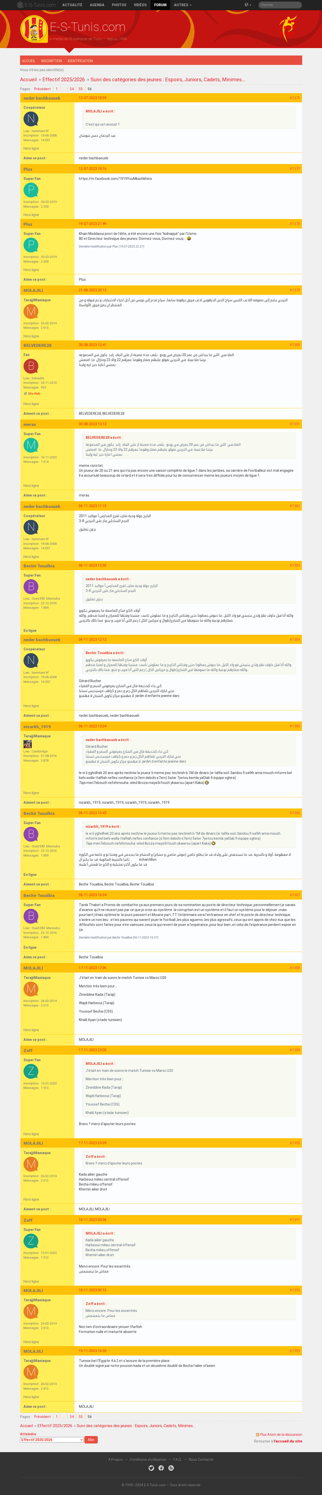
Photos (119, 5)
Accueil (28, 61)
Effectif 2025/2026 (63, 80)
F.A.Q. (177, 1460)
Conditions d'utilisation (148, 1460)
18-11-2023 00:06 (92, 1220)
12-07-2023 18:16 (92, 169)
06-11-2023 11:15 (92, 506)
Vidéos (140, 5)
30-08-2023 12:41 (92, 345)
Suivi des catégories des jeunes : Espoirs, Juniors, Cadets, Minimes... (168, 80)
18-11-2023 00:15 (92, 1290)
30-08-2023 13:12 (92, 424)
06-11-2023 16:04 (92, 895)
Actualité (72, 5)
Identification (80, 61)
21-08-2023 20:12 (92, 290)
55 (81, 89)
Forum (160, 5)
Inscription (51, 61)
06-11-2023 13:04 (92, 726)
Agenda (97, 5)
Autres (183, 5)
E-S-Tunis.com (40, 5)
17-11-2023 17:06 (92, 968)
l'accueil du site (288, 1441)
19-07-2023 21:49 (92, 224)
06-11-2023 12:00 (92, 565)
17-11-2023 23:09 (92, 1143)
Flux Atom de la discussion (281, 1435)
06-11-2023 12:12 (92, 639)
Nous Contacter (201, 1460)
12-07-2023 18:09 (92, 98)
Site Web (34, 393)
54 (72, 89)
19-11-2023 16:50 (92, 1351)
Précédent (42, 89)
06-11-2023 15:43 (92, 813)
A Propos (115, 1460)
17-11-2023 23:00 (92, 1050)
